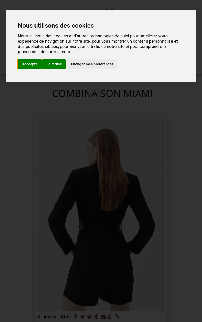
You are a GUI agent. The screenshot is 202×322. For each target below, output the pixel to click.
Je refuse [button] (54, 64)
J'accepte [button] (30, 64)
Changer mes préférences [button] (92, 64)
